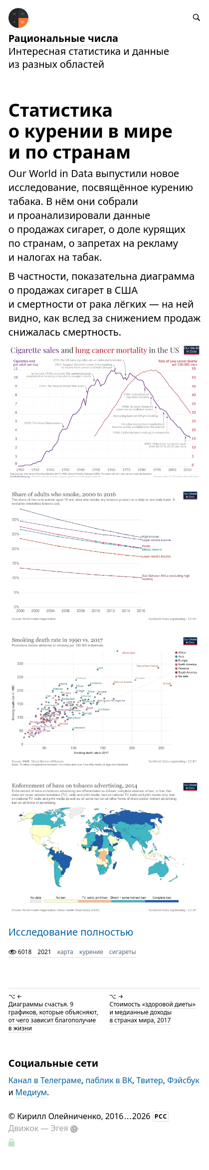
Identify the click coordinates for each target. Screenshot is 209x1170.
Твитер (150, 1080)
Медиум (31, 1092)
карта (65, 952)
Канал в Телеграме (44, 1080)
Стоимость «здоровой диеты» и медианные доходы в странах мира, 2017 (152, 1012)
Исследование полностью (70, 932)
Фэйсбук (183, 1080)
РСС (161, 1116)
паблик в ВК (108, 1080)
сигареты (122, 952)
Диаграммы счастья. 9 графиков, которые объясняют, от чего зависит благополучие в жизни (53, 1016)
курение (91, 952)
